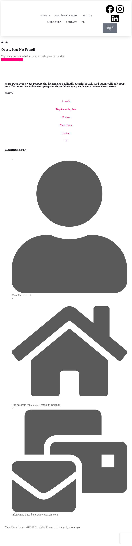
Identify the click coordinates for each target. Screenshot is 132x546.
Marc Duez (54, 22)
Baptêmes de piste (66, 15)
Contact (71, 22)
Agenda (45, 15)
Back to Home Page (12, 59)
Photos (87, 15)
